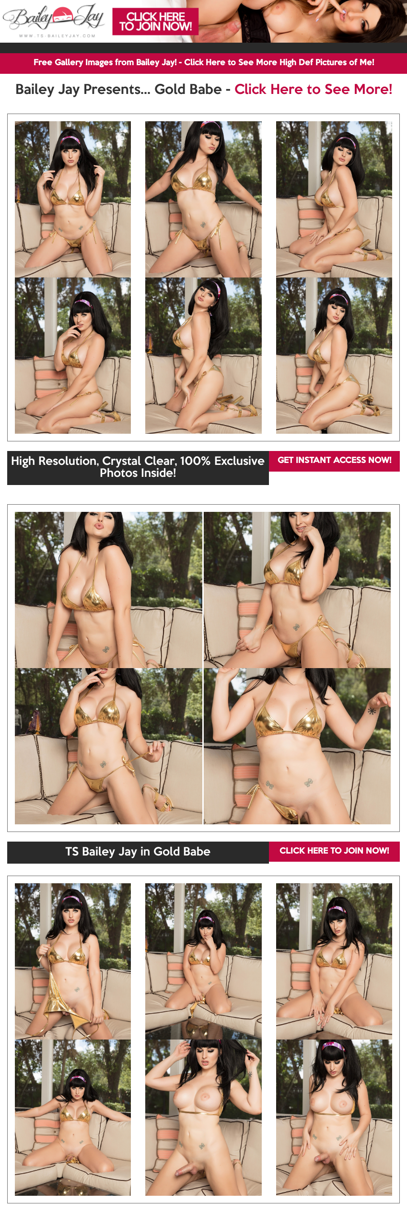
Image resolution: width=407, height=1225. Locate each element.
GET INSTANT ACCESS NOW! (334, 460)
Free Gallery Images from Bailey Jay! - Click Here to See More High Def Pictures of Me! (204, 63)
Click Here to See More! (313, 90)
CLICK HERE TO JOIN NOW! (334, 851)
